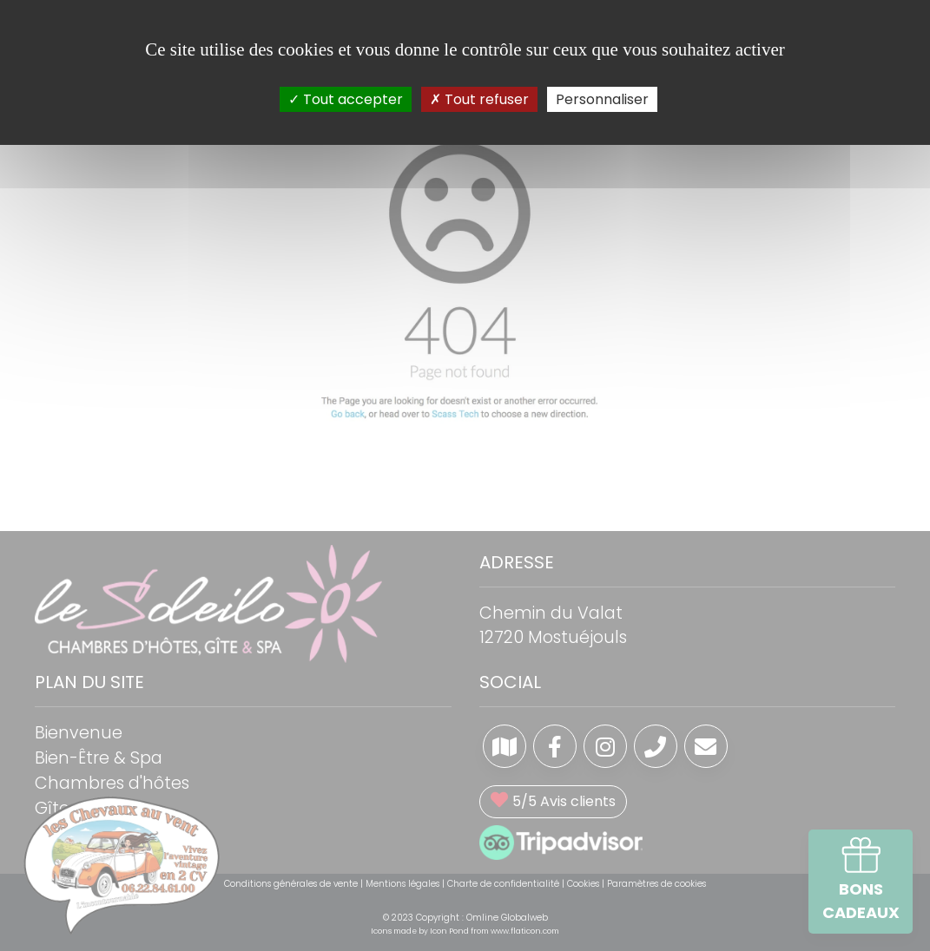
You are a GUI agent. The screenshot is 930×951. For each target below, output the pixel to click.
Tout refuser (479, 99)
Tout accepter (345, 99)
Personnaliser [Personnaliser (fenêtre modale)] (602, 99)
